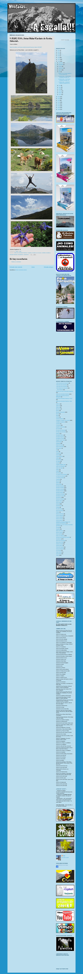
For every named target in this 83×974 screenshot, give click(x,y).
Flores (57, 451)
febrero (60, 92)
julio (60, 71)
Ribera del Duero (59, 530)
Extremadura (58, 448)
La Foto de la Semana (60, 476)
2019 (59, 55)
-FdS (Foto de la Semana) (61, 384)
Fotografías (58, 453)
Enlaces (57, 433)
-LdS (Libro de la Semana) (61, 386)
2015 (59, 96)
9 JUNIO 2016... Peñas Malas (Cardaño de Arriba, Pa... (64, 77)
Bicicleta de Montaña (60, 412)
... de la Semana (59, 389)
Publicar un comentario (16, 261)
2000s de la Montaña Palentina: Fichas (64, 398)
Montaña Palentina (14, 254)
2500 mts (58, 407)
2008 (59, 109)
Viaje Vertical (58, 552)
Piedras (57, 512)
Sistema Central (59, 543)
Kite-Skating (58, 472)
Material (57, 482)
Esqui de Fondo (59, 444)
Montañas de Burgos (60, 494)
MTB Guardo (58, 502)
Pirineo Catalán (59, 517)
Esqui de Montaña (60, 446)
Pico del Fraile (59, 508)
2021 (59, 52)
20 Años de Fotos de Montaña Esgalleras (64, 391)
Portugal (58, 527)
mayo (60, 87)
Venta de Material (59, 548)
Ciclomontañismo (59, 418)
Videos (57, 555)
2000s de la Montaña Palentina (20, 252)
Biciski (57, 413)
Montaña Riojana (59, 492)
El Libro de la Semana (60, 430)
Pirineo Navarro (59, 520)
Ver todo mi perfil (65, 857)
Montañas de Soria (60, 495)
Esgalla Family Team (60, 440)
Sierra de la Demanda (60, 540)
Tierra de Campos (60, 547)
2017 (59, 59)
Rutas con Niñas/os (60, 535)
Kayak (57, 471)
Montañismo (20, 254)
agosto (60, 69)
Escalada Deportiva (60, 436)
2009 (59, 107)
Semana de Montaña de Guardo (62, 537)
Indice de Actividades (60, 466)
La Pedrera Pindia (60, 477)
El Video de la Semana (61, 431)
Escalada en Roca (60, 438)
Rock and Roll (59, 534)
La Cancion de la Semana (61, 474)
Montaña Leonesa (60, 489)
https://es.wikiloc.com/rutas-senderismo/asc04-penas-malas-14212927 (26, 47)
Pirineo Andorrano (60, 513)
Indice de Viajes (59, 467)
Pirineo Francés (59, 518)
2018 (59, 57)
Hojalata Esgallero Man (61, 464)
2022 (59, 50)
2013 (59, 100)
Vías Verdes (58, 553)
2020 (59, 53)
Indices (57, 469)
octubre (60, 66)
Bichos (57, 410)
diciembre (61, 62)
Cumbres (58, 423)
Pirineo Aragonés (59, 515)
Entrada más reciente (16, 267)
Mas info (58, 480)
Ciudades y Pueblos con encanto (34, 252)
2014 (59, 98)
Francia (57, 454)
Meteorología (59, 484)
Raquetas (58, 529)
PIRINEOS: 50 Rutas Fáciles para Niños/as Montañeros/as (63, 522)
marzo (60, 90)
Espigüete (58, 443)
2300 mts (58, 403)
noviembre (61, 64)
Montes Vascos (59, 500)
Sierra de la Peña (59, 542)
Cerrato (57, 417)
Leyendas (58, 479)
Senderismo (26, 254)
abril (60, 89)
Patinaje (57, 507)
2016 (59, 61)
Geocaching (58, 459)
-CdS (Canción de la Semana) (62, 383)
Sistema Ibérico (59, 545)
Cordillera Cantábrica (46, 252)
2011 (59, 103)
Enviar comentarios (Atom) (21, 269)
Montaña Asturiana (60, 485)
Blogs (57, 415)
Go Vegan (58, 461)
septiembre (61, 68)
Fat (56, 449)
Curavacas (58, 425)
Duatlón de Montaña (60, 426)
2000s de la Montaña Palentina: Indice (64, 401)
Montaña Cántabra (60, 487)
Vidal (17, 251)
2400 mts (58, 405)
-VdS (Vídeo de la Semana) (62, 388)
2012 (59, 102)
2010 (59, 105)
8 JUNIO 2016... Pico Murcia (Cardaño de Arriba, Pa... (64, 80)
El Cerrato (58, 428)
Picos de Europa (59, 510)
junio (60, 85)
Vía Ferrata (58, 550)
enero (60, 94)
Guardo (57, 462)
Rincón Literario (59, 532)
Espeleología (58, 441)
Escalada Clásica (59, 435)
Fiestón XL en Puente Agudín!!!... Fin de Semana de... (65, 74)
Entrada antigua (48, 267)
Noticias (57, 503)
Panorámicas (59, 505)
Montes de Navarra (60, 499)
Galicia (57, 458)
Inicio (33, 267)
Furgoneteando (59, 456)
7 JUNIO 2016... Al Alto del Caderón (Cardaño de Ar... (64, 83)
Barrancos (58, 408)
